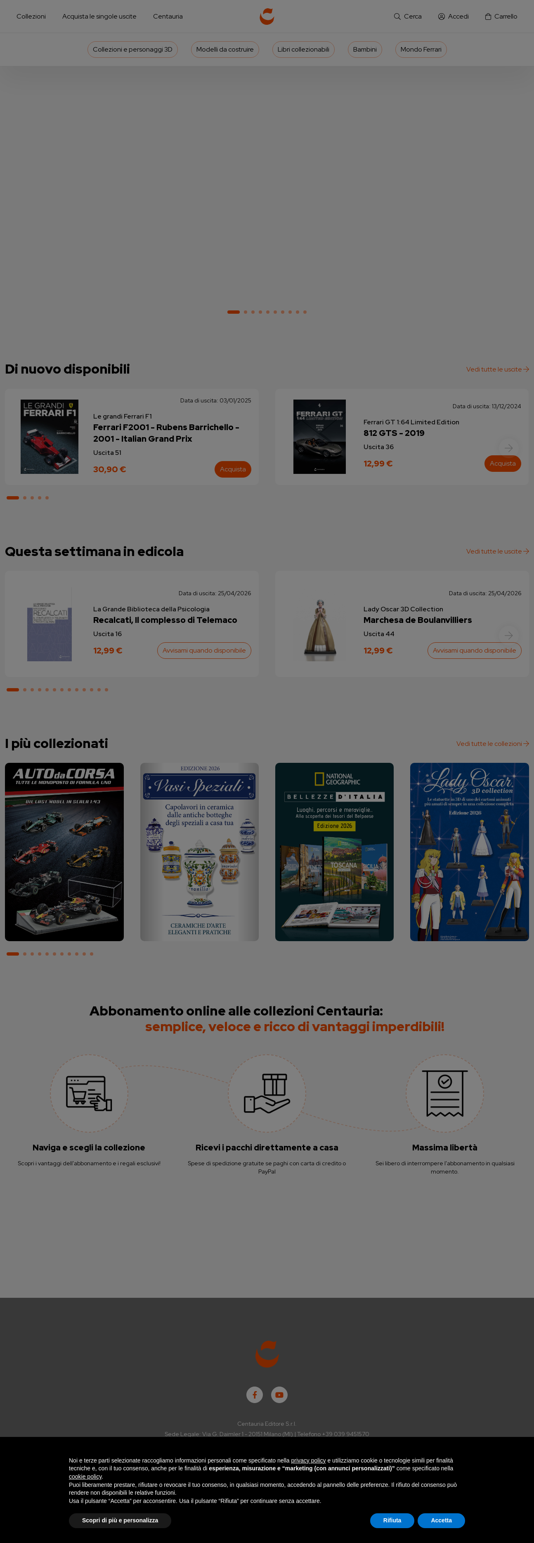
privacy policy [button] (308, 1460)
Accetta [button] (441, 1520)
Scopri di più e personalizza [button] (120, 1520)
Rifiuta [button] (392, 1520)
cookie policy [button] (85, 1476)
